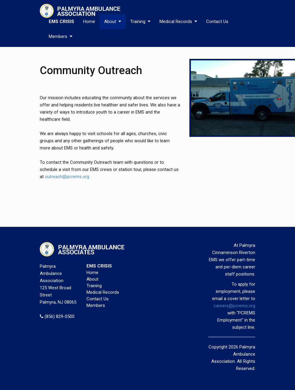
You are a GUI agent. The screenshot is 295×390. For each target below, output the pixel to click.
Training (140, 21)
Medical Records (178, 21)
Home (89, 21)
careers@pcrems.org (234, 305)
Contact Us (217, 21)
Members (60, 36)
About (112, 21)
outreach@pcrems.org (67, 176)
